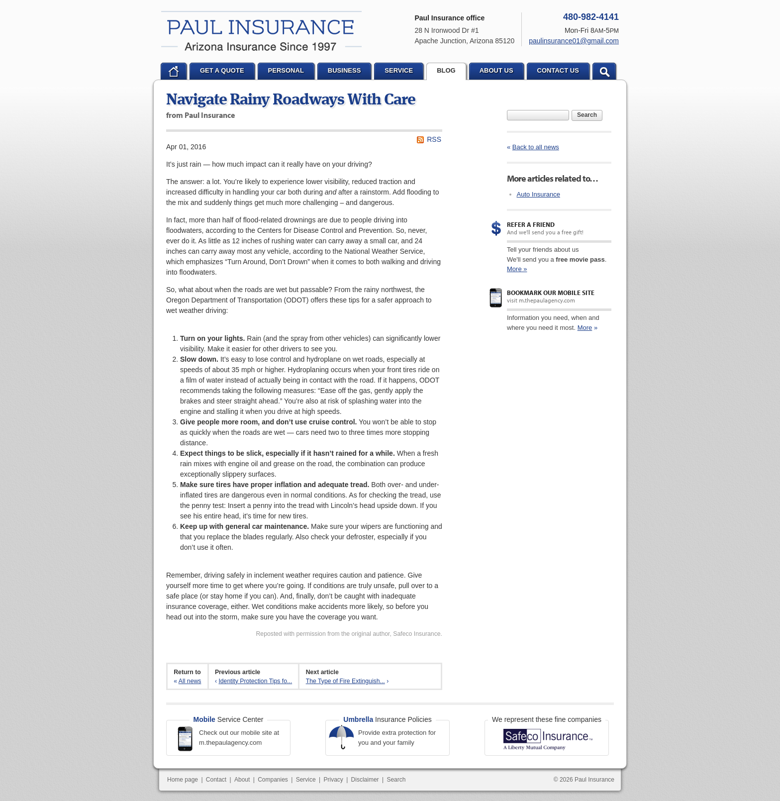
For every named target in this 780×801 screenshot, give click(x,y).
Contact (216, 779)
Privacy (333, 779)
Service (306, 779)
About (242, 779)
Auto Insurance (538, 194)
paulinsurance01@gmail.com (574, 41)
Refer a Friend (531, 224)
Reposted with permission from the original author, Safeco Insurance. (349, 633)
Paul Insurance (261, 31)
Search (587, 114)
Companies (273, 779)
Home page (182, 779)
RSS (434, 139)
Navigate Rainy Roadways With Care (290, 100)
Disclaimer (365, 779)
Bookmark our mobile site (550, 293)
